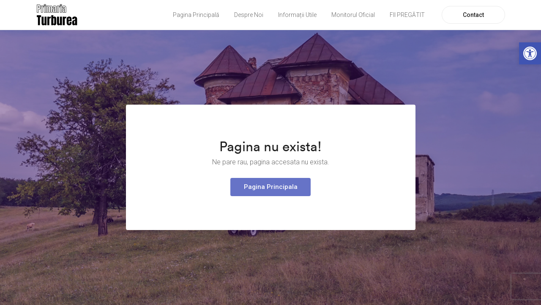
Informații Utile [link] (297, 14)
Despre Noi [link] (248, 14)
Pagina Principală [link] (196, 14)
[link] (530, 53)
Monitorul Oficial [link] (353, 14)
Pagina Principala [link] (271, 187)
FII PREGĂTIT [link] (407, 14)
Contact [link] (473, 14)
